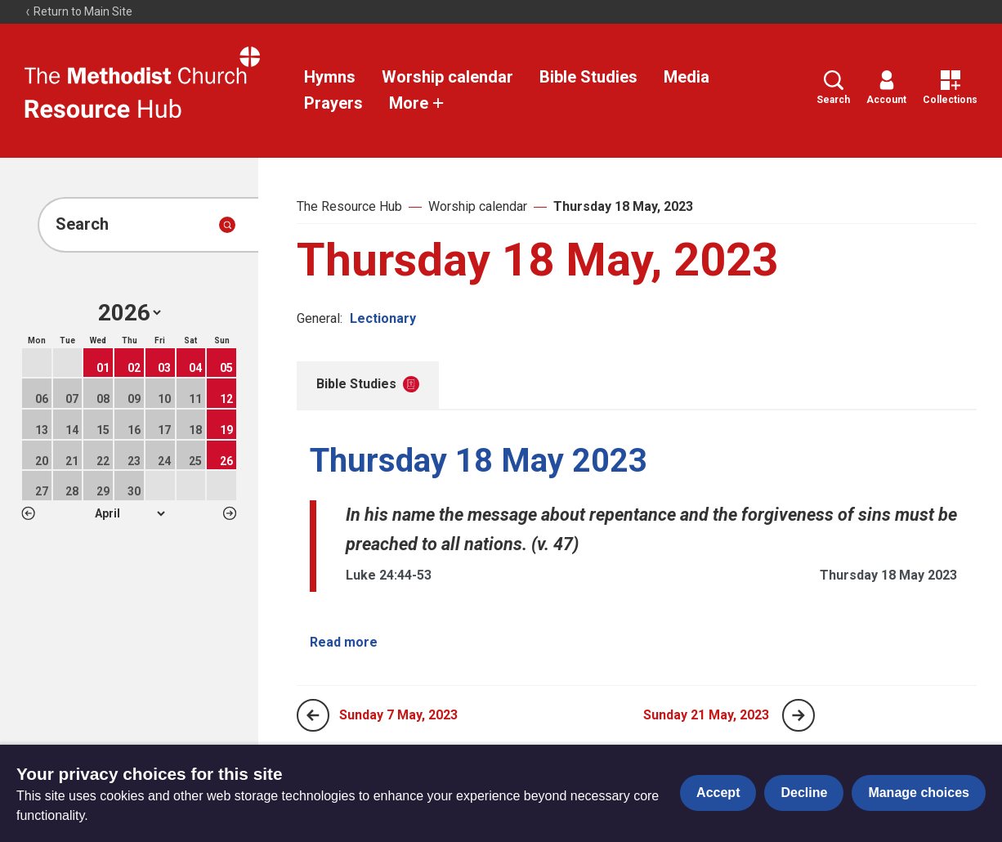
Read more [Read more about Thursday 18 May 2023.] (344, 642)
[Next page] (798, 715)
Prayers (333, 103)
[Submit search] (227, 225)
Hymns (330, 77)
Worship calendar (447, 77)
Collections (950, 87)
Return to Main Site (78, 11)
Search (833, 87)
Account (886, 87)
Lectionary (383, 318)
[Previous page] (313, 715)
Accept (718, 792)
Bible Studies (588, 77)
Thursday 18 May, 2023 (623, 206)
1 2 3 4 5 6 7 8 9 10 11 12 (130, 513)
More (417, 103)
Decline (804, 792)
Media (686, 77)
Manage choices (918, 792)
